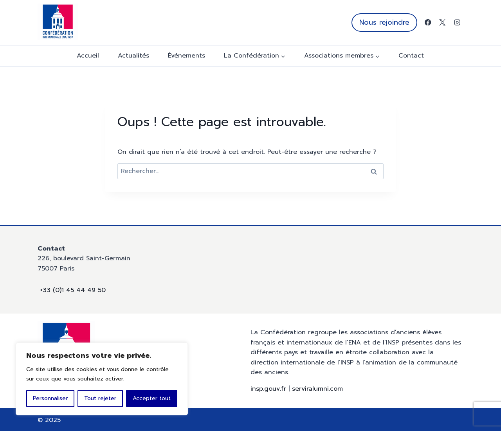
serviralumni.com (317, 388)
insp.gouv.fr (268, 388)
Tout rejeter (100, 398)
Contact (411, 55)
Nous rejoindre (384, 22)
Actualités (133, 55)
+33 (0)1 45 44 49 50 (73, 290)
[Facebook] (427, 22)
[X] (442, 22)
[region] (102, 379)
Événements (186, 55)
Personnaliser (50, 398)
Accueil (88, 55)
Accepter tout (152, 398)
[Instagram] (457, 22)
